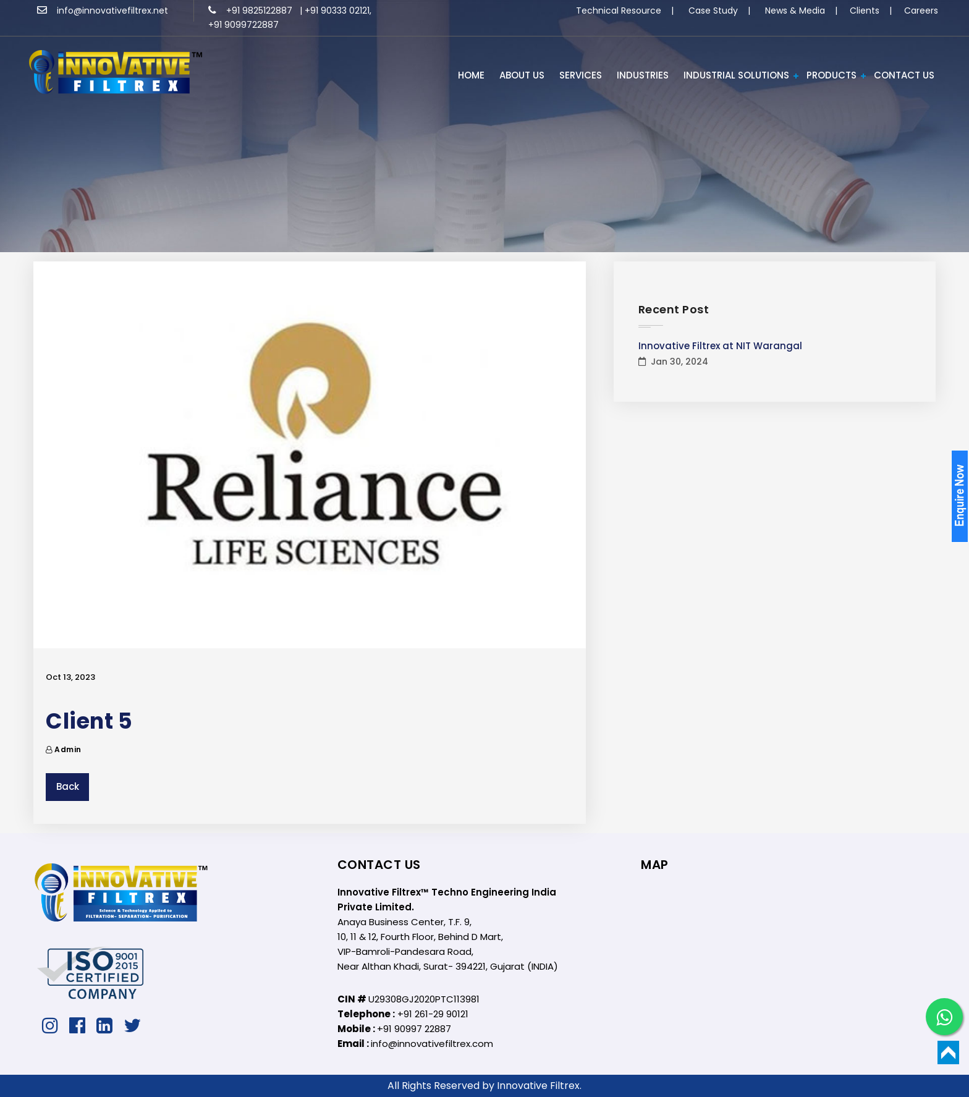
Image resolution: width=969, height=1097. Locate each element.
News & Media (795, 10)
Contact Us (904, 75)
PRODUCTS (831, 75)
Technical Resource (618, 10)
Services (580, 75)
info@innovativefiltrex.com (432, 1043)
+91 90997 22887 (414, 1028)
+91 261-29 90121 (432, 1013)
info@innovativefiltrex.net (102, 10)
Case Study (713, 10)
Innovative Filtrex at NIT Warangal (720, 345)
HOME (471, 75)
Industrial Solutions (736, 75)
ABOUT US (521, 75)
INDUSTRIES (643, 75)
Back (67, 786)
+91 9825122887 (251, 10)
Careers (921, 10)
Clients (864, 10)
